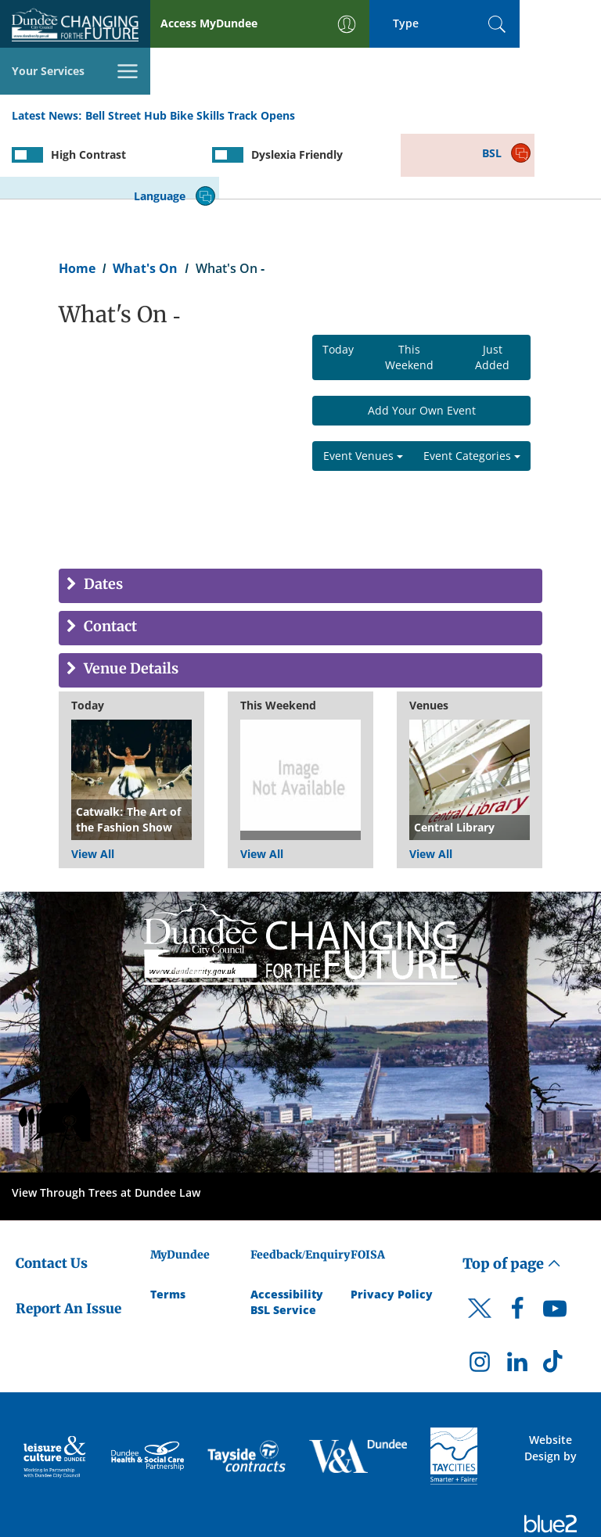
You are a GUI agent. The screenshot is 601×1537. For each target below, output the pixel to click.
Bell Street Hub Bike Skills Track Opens (190, 69)
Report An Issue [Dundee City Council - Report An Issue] (68, 1240)
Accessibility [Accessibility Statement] (286, 1225)
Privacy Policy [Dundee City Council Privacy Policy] (392, 1225)
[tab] (300, 518)
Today (338, 281)
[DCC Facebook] (517, 1244)
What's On (145, 200)
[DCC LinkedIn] (517, 1298)
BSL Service (283, 1241)
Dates (102, 516)
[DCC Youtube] (555, 1244)
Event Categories (471, 387)
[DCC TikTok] (555, 1298)
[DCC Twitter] (479, 1254)
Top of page (511, 1196)
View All (92, 785)
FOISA (368, 1187)
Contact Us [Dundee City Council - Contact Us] (52, 1195)
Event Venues (363, 387)
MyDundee (180, 1187)
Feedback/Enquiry (300, 1187)
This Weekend (409, 289)
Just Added (492, 289)
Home (77, 200)
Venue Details (129, 601)
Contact (109, 559)
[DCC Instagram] (479, 1298)
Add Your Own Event (422, 342)
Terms (167, 1225)
